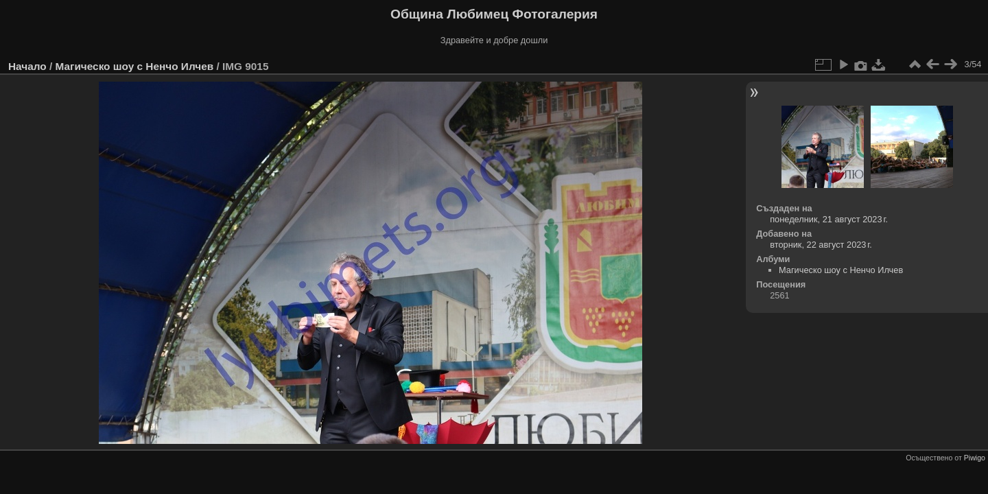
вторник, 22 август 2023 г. (821, 244)
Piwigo (974, 458)
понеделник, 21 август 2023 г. (829, 219)
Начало (27, 66)
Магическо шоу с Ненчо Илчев (134, 66)
